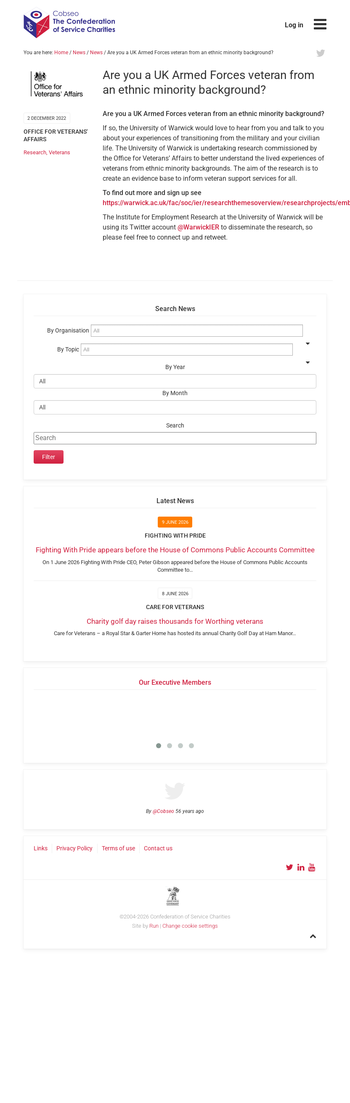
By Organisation (68, 330)
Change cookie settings (190, 926)
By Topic (68, 349)
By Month (175, 393)
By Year (175, 367)
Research (35, 152)
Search (175, 425)
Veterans (59, 152)
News (79, 52)
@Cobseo (163, 811)
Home (61, 52)
